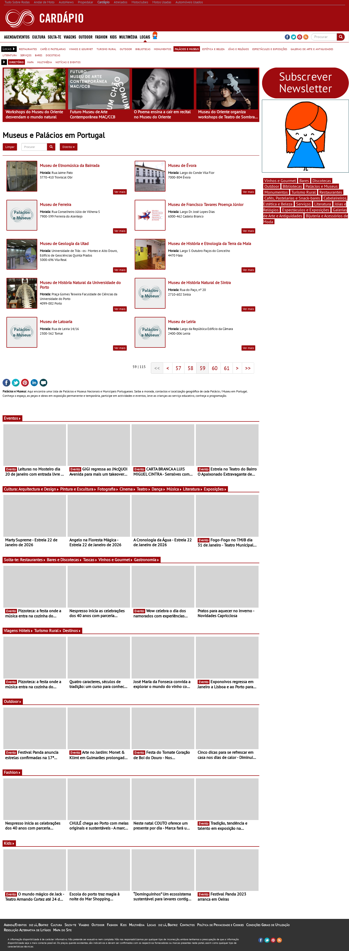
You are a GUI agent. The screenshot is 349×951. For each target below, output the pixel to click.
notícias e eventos (68, 62)
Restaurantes (33, 559)
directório (16, 62)
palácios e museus (187, 48)
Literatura (193, 489)
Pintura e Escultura (78, 489)
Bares (304, 180)
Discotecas (322, 180)
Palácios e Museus (322, 186)
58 (190, 368)
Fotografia (107, 489)
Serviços (303, 203)
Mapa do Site (62, 930)
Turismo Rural (48, 630)
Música (174, 489)
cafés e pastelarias (53, 48)
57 (178, 368)
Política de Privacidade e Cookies (220, 924)
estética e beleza (213, 48)
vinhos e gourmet (81, 48)
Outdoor (86, 36)
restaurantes (28, 48)
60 (214, 368)
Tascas (90, 559)
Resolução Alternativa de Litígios (27, 930)
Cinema (128, 489)
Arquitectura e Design (39, 489)
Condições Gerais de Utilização (268, 924)
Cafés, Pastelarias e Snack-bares (292, 198)
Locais (145, 36)
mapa (30, 62)
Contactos (187, 924)
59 (202, 368)
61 (226, 368)
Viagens (70, 36)
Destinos (72, 630)
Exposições (215, 489)
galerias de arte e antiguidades (312, 48)
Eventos (12, 418)
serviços (25, 55)
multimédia (44, 62)
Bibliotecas (292, 186)
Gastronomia (146, 559)
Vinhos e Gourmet (115, 559)
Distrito (68, 147)
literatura (10, 55)
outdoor (126, 48)
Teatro (144, 489)
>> (248, 368)
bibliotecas (142, 48)
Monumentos (276, 192)
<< (157, 368)
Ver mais (119, 192)
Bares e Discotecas (64, 559)
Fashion (101, 36)
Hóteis (26, 630)
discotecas (53, 55)
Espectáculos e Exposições (305, 209)
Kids (113, 36)
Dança (159, 489)
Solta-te (54, 36)
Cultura (38, 36)
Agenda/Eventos (17, 36)
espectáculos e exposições (269, 48)
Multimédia (128, 36)
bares (38, 55)
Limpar (9, 147)
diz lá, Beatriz (38, 924)
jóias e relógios (238, 48)
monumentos (162, 48)
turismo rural (106, 48)
